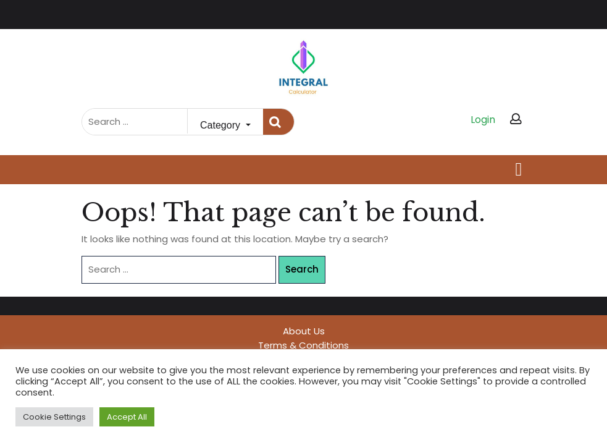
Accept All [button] (127, 417)
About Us (304, 330)
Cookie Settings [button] (54, 417)
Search (278, 122)
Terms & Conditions (303, 345)
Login (483, 119)
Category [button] (221, 125)
